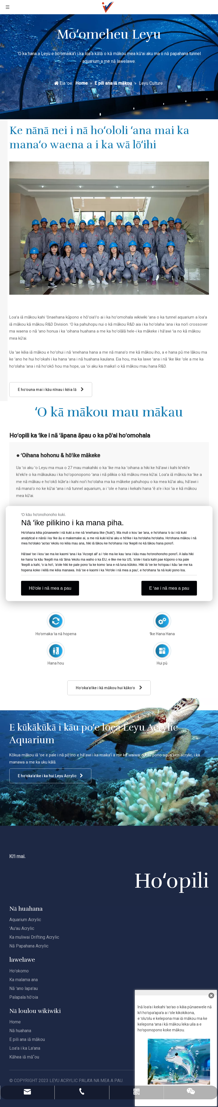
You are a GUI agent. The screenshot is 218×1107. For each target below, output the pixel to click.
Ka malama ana (23, 979)
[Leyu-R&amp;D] (109, 228)
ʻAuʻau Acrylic (21, 928)
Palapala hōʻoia (23, 997)
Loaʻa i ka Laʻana (24, 1048)
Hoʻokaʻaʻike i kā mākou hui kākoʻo (109, 687)
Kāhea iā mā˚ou (24, 1057)
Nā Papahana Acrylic (28, 946)
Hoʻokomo (19, 970)
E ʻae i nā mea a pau (169, 588)
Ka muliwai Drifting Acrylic (34, 937)
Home (15, 1021)
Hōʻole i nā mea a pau (50, 588)
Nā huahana (20, 1030)
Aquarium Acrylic (25, 919)
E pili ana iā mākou (27, 1039)
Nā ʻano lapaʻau (23, 988)
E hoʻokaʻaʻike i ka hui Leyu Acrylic (50, 775)
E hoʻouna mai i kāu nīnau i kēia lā (51, 389)
